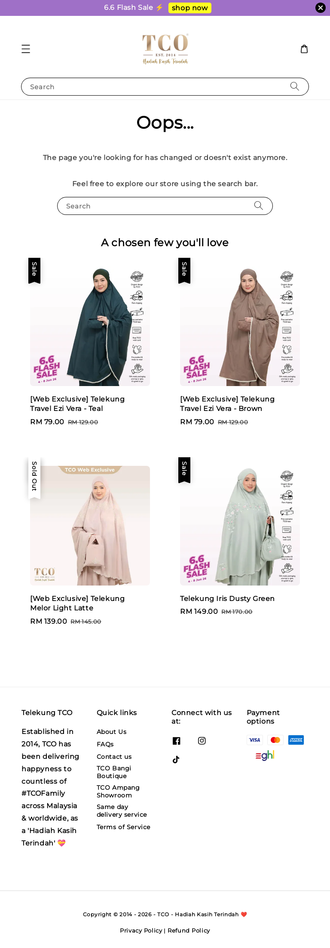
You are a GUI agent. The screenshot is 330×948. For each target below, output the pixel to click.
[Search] (295, 86)
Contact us (114, 757)
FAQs (105, 744)
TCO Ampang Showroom (118, 791)
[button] (25, 48)
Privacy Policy (141, 930)
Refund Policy (189, 930)
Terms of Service (124, 827)
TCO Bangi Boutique (114, 772)
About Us (112, 732)
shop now (190, 8)
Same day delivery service (122, 810)
